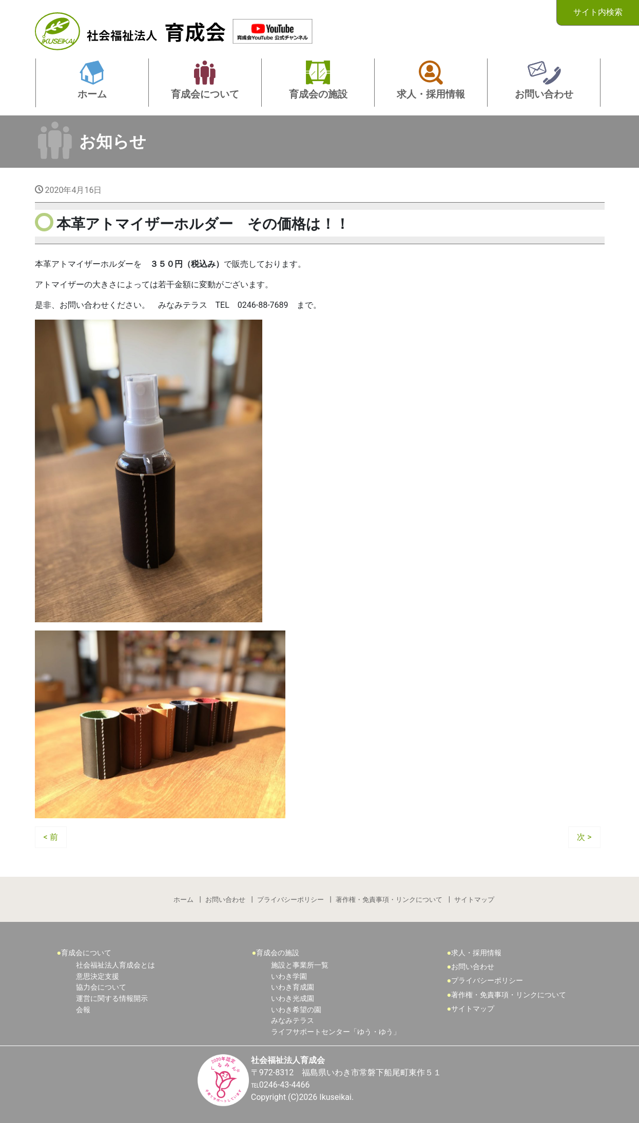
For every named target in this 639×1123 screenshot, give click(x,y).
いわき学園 (289, 976)
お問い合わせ (225, 899)
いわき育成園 (292, 987)
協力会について (101, 987)
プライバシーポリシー (290, 899)
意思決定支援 (97, 976)
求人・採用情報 (476, 953)
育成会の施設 (277, 953)
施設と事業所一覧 (299, 965)
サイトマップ (474, 899)
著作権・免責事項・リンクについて (389, 899)
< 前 (51, 837)
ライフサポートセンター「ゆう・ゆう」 (335, 1032)
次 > (584, 837)
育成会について (86, 953)
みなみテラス (292, 1020)
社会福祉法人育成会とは (115, 965)
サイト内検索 (598, 12)
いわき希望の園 (296, 1010)
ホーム (183, 899)
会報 (83, 1010)
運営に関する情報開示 (112, 998)
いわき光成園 (292, 998)
